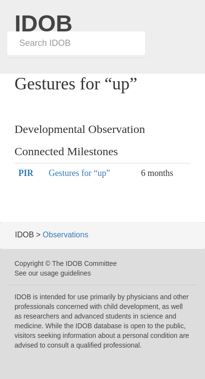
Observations (65, 235)
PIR (25, 173)
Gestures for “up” (79, 173)
